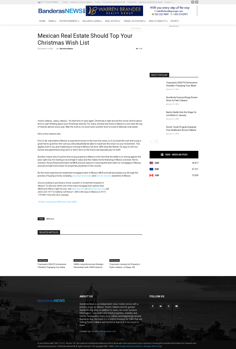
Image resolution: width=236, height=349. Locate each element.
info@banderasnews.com (103, 331)
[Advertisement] (174, 47)
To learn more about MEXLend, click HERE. (57, 202)
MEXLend (50, 219)
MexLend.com (78, 189)
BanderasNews (66, 48)
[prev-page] (151, 142)
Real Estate (136, 28)
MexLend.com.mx (96, 189)
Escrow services (103, 176)
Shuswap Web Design (153, 346)
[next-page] (156, 142)
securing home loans (82, 176)
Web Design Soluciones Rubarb (128, 346)
